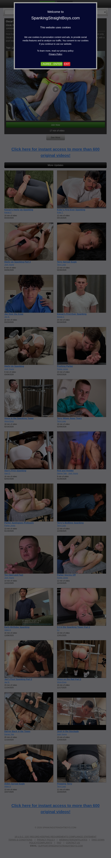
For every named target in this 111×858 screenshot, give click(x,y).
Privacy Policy (55, 54)
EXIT (67, 64)
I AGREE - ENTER (51, 64)
